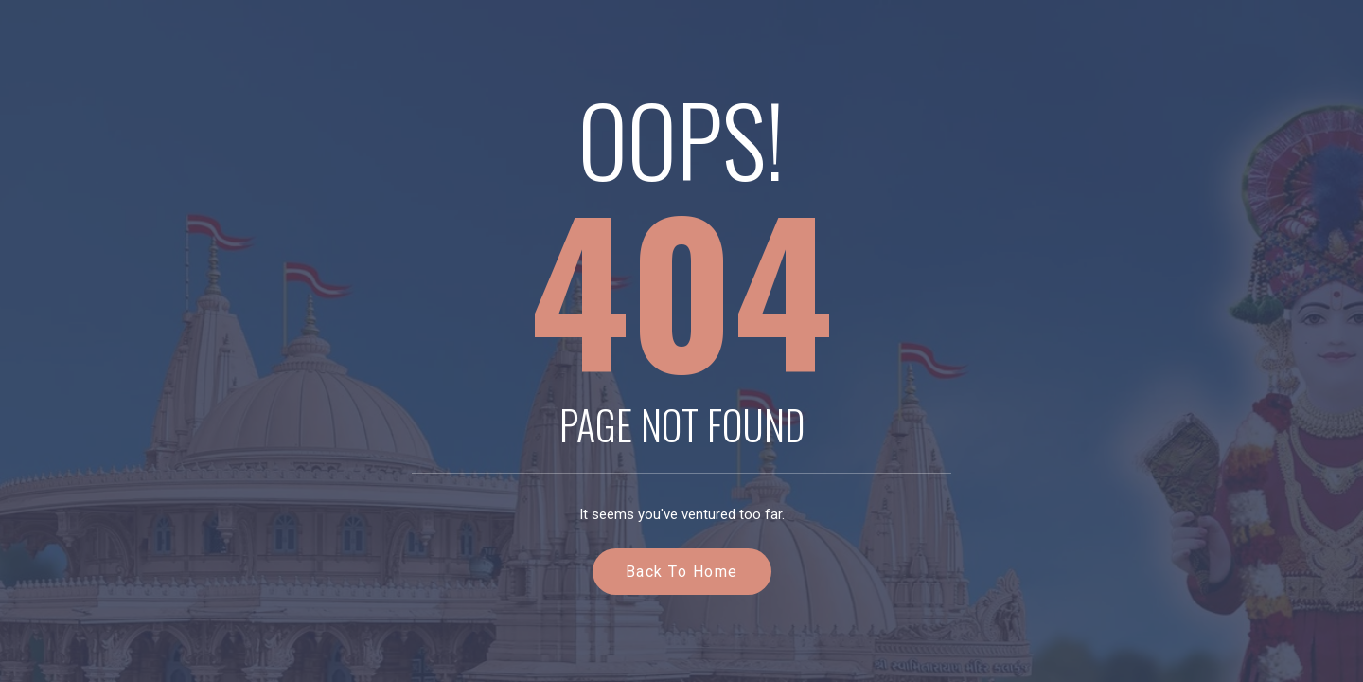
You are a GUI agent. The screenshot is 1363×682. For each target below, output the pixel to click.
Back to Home (682, 572)
